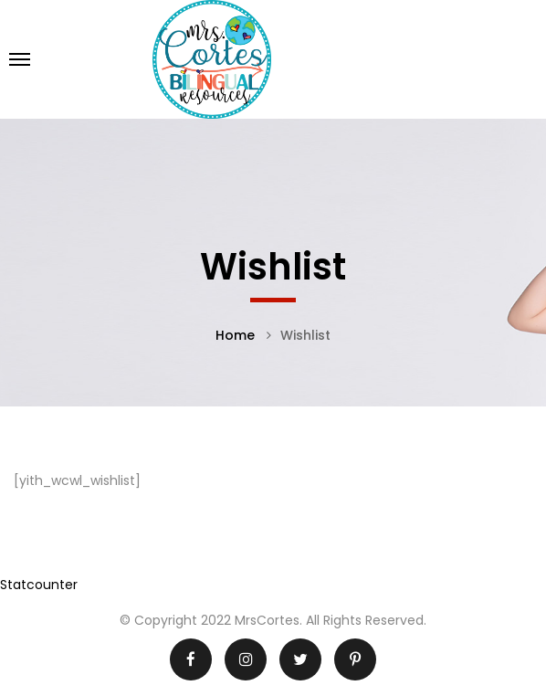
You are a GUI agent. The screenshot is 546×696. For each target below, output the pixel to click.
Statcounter (39, 584)
